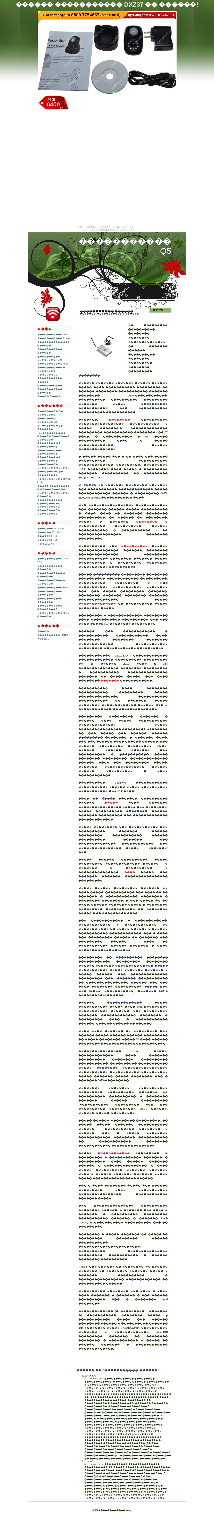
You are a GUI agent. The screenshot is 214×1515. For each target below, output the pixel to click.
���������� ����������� (49, 358)
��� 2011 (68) (46, 544)
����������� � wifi (53, 587)
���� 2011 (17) (47, 536)
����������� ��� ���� (130, 892)
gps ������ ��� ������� (50, 427)
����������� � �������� (51, 369)
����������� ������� (49, 593)
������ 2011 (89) (49, 532)
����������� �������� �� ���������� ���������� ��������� (49, 507)
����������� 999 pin (53, 338)
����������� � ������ (118, 313)
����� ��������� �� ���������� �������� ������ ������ (53, 491)
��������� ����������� (49, 376)
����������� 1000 (52, 334)
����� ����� (49, 396)
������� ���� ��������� (50, 473)
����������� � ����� (134, 1340)
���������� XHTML (52, 635)
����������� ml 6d (53, 363)
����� (43, 631)
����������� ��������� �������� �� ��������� (49, 455)
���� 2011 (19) (47, 540)
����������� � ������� (51, 575)
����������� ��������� (49, 607)
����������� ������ (49, 351)
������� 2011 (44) (50, 528)
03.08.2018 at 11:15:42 (94, 1464)
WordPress (43, 639)
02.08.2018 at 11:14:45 (94, 1379)
